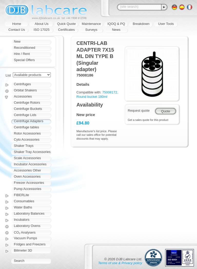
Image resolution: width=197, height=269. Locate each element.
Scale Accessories (27, 158)
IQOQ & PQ (116, 24)
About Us (41, 24)
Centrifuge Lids (25, 115)
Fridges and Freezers (30, 244)
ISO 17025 (42, 30)
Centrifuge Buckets (28, 109)
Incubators (21, 220)
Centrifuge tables (26, 127)
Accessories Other (27, 170)
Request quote (139, 110)
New (17, 41)
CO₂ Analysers (24, 232)
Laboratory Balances (29, 213)
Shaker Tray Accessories (32, 152)
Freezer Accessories (29, 183)
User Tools (166, 24)
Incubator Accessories (30, 164)
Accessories (23, 96)
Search (19, 261)
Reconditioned (24, 48)
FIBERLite (21, 195)
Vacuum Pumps (25, 238)
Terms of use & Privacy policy (120, 263)
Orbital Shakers (25, 90)
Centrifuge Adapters (28, 121)
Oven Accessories (27, 176)
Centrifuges (22, 84)
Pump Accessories (27, 189)
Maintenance (91, 24)
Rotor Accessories (27, 133)
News (116, 30)
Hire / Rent (22, 54)
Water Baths (23, 207)
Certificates (66, 30)
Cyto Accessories (27, 139)
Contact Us (16, 30)
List (8, 75)
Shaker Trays (24, 146)
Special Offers (24, 60)
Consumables (24, 201)
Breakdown (141, 24)
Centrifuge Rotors (27, 102)
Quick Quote (66, 24)
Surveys (91, 30)
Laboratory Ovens (27, 226)
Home (16, 24)
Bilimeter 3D (23, 250)
